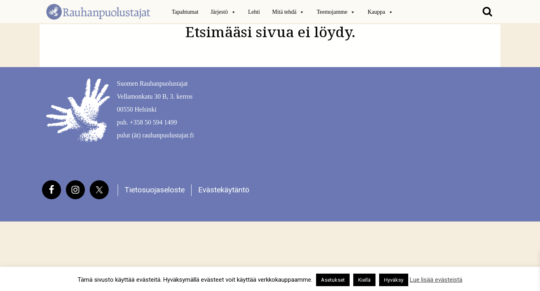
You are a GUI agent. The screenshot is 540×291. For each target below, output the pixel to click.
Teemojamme (335, 12)
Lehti (254, 12)
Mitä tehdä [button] (288, 12)
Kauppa (380, 12)
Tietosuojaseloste (154, 189)
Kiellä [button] (364, 280)
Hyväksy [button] (393, 280)
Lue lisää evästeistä (436, 279)
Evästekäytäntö (223, 189)
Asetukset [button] (333, 280)
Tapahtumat (185, 12)
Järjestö (223, 12)
